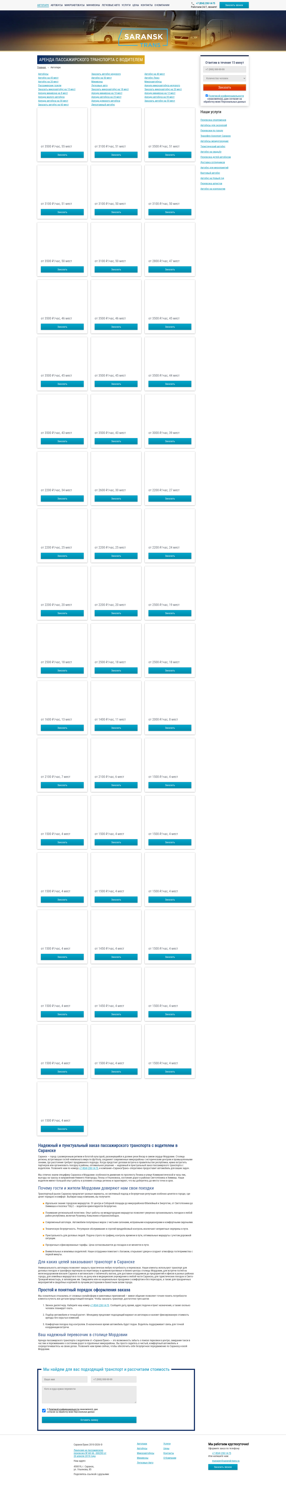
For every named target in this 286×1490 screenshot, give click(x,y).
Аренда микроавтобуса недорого (162, 85)
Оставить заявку (89, 1419)
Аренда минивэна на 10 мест (106, 93)
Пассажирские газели (49, 85)
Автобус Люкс (151, 77)
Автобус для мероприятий (214, 167)
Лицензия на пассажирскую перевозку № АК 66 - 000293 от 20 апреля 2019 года (90, 1453)
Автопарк (142, 1443)
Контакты (147, 5)
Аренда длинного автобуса (105, 100)
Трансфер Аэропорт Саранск (215, 135)
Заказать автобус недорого (106, 73)
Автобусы (57, 5)
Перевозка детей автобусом (215, 157)
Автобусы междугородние (214, 141)
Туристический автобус (212, 146)
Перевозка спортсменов (213, 119)
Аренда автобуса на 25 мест (106, 96)
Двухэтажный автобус (103, 104)
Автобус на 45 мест (48, 77)
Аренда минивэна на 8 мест (53, 93)
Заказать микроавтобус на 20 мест (163, 89)
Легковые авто (111, 5)
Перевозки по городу (211, 130)
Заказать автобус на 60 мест (53, 104)
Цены (135, 5)
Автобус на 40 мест (154, 73)
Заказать (62, 154)
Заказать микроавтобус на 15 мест (57, 89)
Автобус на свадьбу (210, 151)
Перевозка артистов (211, 183)
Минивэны (93, 5)
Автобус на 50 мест (101, 77)
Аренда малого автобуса (51, 96)
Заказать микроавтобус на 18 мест (110, 89)
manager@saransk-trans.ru (225, 1460)
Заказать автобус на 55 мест (159, 100)
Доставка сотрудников (212, 162)
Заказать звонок (234, 5)
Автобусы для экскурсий (213, 125)
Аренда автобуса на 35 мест (159, 96)
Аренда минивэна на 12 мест (159, 93)
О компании (161, 5)
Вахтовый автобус (210, 172)
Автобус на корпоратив (212, 188)
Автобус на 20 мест (48, 81)
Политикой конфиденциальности (226, 95)
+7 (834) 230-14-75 (205, 3)
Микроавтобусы (75, 5)
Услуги (126, 5)
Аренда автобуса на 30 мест (53, 100)
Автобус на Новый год (212, 178)
